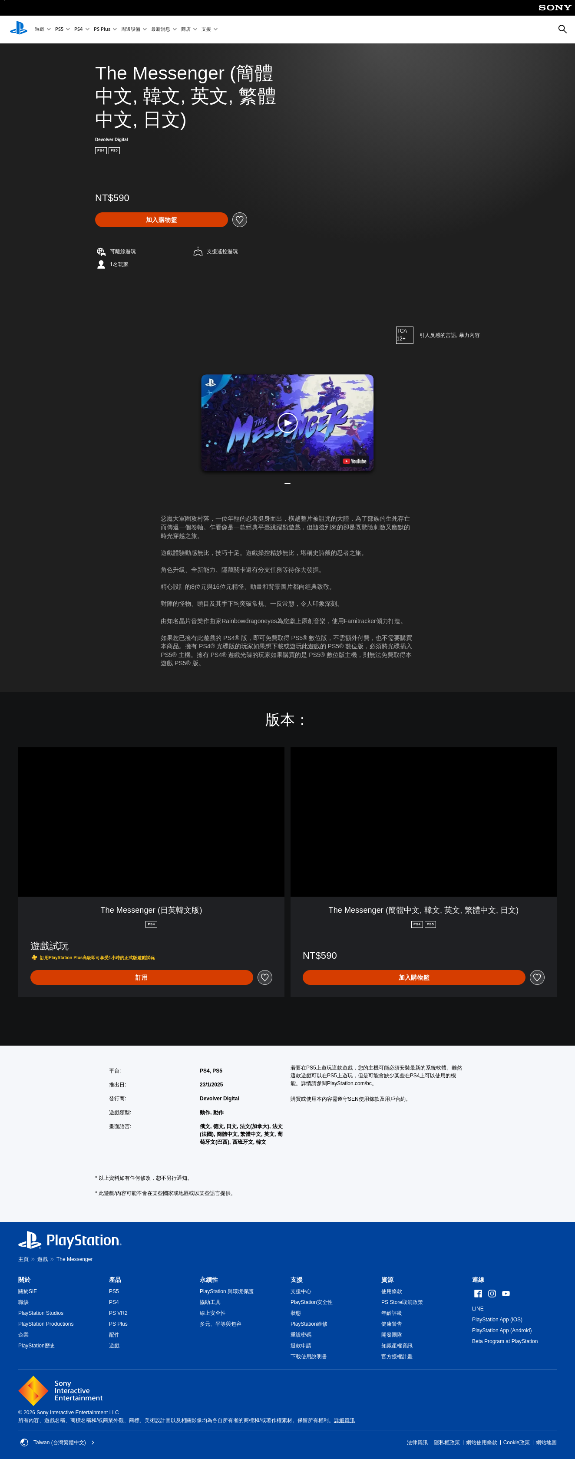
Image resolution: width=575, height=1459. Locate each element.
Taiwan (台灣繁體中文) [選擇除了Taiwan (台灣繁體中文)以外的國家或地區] (57, 1442)
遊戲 (39, 29)
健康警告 (391, 1324)
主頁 (23, 1259)
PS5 (59, 29)
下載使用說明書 (309, 1356)
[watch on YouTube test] (355, 461)
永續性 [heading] (209, 1279)
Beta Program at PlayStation (505, 1341)
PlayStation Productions (45, 1324)
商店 (186, 29)
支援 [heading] (297, 1279)
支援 (206, 29)
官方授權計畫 (397, 1356)
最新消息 (160, 29)
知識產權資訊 (397, 1346)
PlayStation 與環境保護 (227, 1291)
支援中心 (301, 1291)
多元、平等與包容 (220, 1324)
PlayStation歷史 (36, 1346)
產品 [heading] (115, 1279)
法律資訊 (417, 1442)
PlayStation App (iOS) (497, 1320)
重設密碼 (301, 1335)
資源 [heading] (387, 1279)
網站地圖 (546, 1442)
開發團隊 (391, 1335)
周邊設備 (130, 29)
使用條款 (391, 1291)
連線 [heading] (478, 1279)
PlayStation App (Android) (502, 1330)
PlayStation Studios (40, 1313)
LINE (478, 1309)
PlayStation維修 (309, 1324)
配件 (114, 1335)
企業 (23, 1335)
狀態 (296, 1313)
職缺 (23, 1302)
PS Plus (102, 29)
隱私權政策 (447, 1442)
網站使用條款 (481, 1442)
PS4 (78, 29)
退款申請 (301, 1346)
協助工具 (210, 1302)
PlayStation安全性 (312, 1302)
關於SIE (27, 1291)
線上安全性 (213, 1313)
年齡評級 (391, 1313)
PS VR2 (118, 1313)
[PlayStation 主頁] (19, 29)
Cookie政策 (516, 1442)
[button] (287, 422)
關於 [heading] (24, 1279)
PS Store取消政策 (402, 1302)
